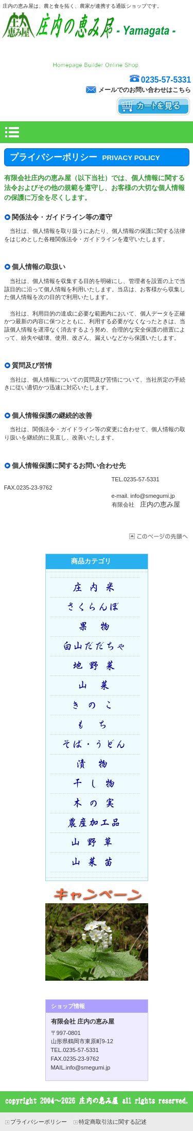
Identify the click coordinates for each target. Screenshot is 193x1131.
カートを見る (153, 106)
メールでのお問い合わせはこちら (144, 89)
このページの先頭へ (157, 536)
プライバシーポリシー (38, 1122)
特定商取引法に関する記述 (113, 1122)
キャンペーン (96, 936)
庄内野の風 (96, 57)
